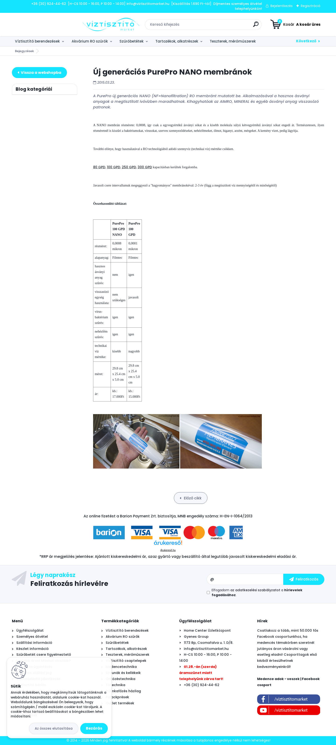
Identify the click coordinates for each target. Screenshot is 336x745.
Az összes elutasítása (54, 728)
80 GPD (99, 167)
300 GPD (145, 167)
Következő (306, 41)
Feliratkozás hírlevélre (69, 583)
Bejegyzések (24, 51)
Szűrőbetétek (131, 41)
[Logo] (40, 24)
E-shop (39, 72)
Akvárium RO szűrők (90, 41)
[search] (220, 26)
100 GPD (113, 167)
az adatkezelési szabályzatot (255, 590)
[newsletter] (304, 579)
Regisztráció (310, 6)
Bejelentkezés (281, 6)
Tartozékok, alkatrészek (176, 41)
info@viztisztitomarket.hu (206, 648)
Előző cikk (192, 498)
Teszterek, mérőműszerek (233, 41)
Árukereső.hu (167, 550)
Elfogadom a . (257, 592)
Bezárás (94, 728)
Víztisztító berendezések (37, 41)
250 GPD (129, 167)
